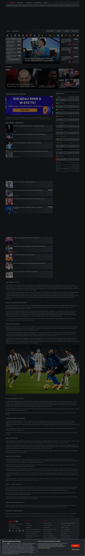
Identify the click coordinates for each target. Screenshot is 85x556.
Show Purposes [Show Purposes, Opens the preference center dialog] (75, 549)
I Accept (75, 545)
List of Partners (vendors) (44, 547)
